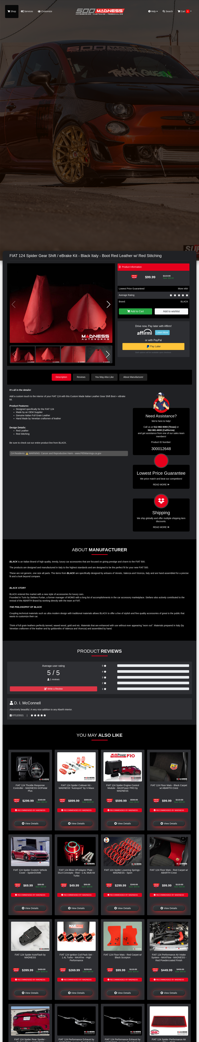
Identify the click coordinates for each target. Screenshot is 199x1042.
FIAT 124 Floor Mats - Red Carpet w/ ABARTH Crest (169, 871)
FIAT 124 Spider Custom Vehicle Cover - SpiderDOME (30, 871)
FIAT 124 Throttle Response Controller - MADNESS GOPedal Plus (30, 788)
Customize (45, 11)
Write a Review (53, 688)
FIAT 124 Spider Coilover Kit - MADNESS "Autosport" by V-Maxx (76, 786)
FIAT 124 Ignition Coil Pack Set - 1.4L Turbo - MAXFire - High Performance (76, 957)
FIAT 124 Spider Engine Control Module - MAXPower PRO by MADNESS (122, 788)
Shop (11, 11)
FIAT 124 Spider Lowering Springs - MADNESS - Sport (122, 871)
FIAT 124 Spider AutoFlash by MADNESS (30, 956)
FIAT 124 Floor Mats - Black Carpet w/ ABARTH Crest (169, 786)
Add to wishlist (171, 311)
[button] (108, 304)
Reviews (81, 377)
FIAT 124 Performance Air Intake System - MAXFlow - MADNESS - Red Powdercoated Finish (168, 957)
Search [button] (168, 11)
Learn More (162, 332)
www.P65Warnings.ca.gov (88, 453)
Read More (161, 484)
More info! (183, 288)
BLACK (184, 301)
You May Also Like (104, 377)
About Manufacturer (133, 377)
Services (27, 11)
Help (153, 11)
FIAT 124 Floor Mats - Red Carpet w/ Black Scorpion (123, 956)
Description (61, 377)
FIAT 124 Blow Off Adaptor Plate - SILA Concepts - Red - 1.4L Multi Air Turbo (76, 873)
